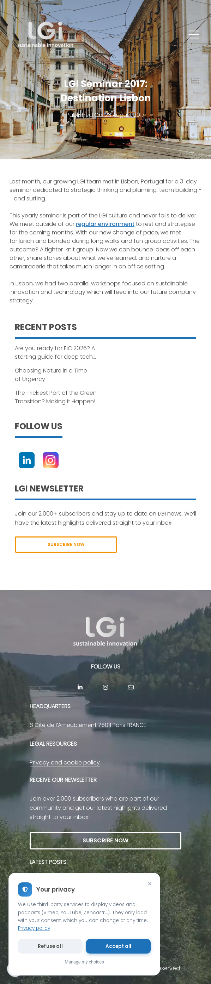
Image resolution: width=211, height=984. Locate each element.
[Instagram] (51, 460)
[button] (194, 34)
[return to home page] (46, 34)
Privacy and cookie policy (65, 762)
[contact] (131, 687)
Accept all (119, 946)
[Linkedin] (27, 460)
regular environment (105, 224)
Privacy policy (34, 928)
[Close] (149, 883)
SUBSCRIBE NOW (66, 544)
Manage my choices (84, 962)
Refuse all (50, 946)
